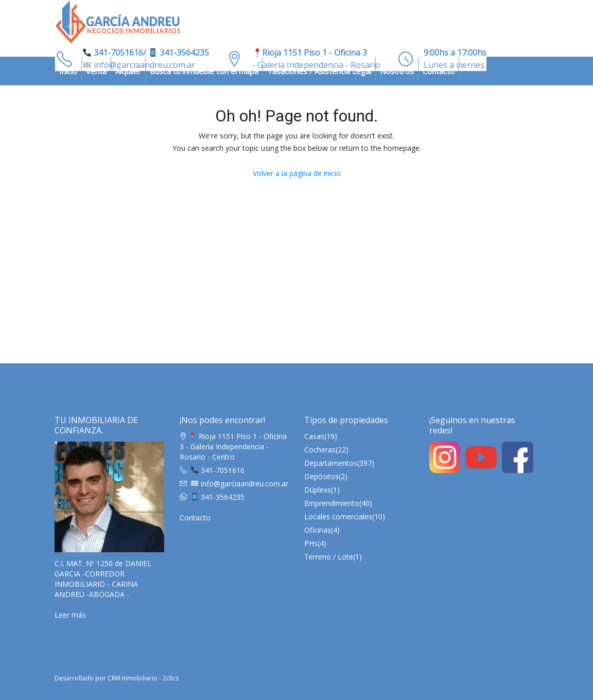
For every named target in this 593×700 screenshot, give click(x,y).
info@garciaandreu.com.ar (239, 483)
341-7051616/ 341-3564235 (146, 52)
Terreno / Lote (328, 557)
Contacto (439, 71)
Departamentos (330, 463)
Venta (96, 71)
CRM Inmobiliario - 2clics (143, 678)
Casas (314, 436)
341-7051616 (218, 470)
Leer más (70, 615)
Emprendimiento (331, 503)
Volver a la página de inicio (297, 173)
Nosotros (397, 71)
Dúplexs (317, 490)
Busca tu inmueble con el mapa (204, 71)
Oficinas (317, 530)
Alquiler (128, 71)
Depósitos (321, 476)
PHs (311, 543)
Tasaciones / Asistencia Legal (319, 71)
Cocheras (320, 449)
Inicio (68, 71)
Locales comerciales (338, 516)
